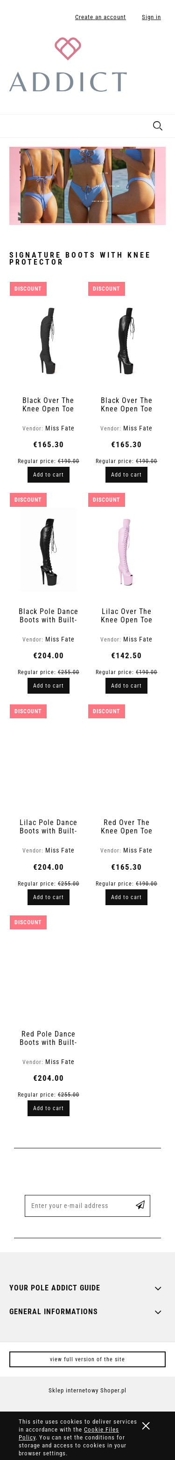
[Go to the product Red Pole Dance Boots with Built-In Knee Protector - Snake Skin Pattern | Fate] (48, 972)
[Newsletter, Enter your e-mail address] (74, 1205)
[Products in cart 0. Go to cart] (158, 48)
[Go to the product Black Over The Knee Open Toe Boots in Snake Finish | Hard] (126, 339)
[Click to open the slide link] (87, 186)
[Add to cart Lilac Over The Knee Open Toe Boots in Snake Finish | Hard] (126, 686)
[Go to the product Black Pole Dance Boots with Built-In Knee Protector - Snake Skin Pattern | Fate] (48, 550)
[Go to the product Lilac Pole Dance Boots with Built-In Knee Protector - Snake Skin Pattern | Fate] (48, 761)
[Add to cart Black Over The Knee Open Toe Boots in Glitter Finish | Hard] (49, 475)
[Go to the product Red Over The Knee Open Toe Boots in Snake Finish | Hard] (126, 761)
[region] (87, 186)
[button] (11, 124)
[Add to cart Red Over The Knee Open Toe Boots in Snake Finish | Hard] (126, 897)
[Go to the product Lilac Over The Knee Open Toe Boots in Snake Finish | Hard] (126, 550)
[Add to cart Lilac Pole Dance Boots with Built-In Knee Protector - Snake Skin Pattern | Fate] (49, 897)
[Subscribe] (140, 1205)
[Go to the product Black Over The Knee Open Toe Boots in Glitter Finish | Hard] (48, 339)
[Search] (157, 124)
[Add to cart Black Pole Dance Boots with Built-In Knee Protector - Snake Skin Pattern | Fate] (49, 686)
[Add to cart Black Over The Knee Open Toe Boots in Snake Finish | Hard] (126, 475)
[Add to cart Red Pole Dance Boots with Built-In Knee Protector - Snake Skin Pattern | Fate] (49, 1108)
